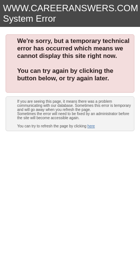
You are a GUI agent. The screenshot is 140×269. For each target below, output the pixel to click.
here (91, 126)
